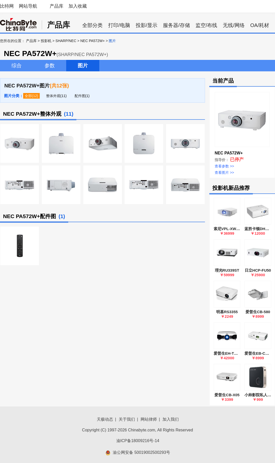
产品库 (56, 6)
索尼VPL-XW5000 (229, 229)
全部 (28, 96)
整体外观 (53, 96)
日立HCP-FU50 (258, 270)
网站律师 (149, 419)
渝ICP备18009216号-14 (137, 441)
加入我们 (170, 419)
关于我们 (127, 419)
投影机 (46, 41)
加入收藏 (77, 6)
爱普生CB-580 (257, 312)
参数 (50, 65)
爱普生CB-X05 (226, 395)
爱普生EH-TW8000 (230, 353)
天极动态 (105, 419)
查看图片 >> (224, 172)
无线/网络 (234, 25)
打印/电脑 (119, 25)
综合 (16, 65)
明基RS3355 (227, 312)
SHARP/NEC (66, 41)
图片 (83, 65)
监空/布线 (206, 25)
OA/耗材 (259, 25)
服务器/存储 (176, 25)
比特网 (7, 6)
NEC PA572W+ (92, 41)
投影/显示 (147, 25)
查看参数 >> (224, 166)
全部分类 (92, 25)
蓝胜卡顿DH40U (258, 229)
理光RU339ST (227, 270)
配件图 (80, 96)
